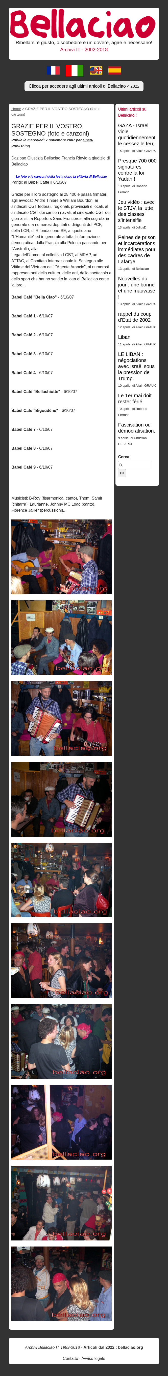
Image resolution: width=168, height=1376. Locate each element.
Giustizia (35, 158)
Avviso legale (93, 1358)
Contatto (70, 1358)
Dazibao (18, 158)
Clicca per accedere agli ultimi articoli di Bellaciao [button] (84, 86)
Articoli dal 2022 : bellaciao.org (113, 1347)
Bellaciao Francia (59, 158)
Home (16, 109)
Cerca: (124, 457)
